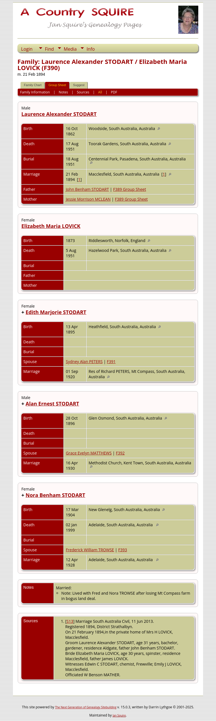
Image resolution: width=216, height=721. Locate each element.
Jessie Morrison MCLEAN (88, 199)
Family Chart (32, 85)
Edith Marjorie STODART (56, 312)
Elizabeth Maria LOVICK (50, 226)
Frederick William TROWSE (90, 549)
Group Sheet (57, 85)
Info (91, 49)
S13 (70, 621)
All (100, 92)
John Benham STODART (87, 189)
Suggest (78, 85)
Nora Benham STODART (55, 495)
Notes (63, 92)
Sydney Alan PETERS (84, 361)
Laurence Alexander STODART (58, 114)
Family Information (35, 92)
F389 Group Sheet (129, 189)
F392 (120, 453)
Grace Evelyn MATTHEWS (89, 453)
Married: (63, 587)
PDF (114, 92)
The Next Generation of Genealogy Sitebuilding (85, 707)
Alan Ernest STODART (52, 403)
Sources (83, 92)
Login (27, 49)
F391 (111, 361)
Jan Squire (119, 715)
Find (49, 49)
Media (70, 49)
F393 (122, 549)
